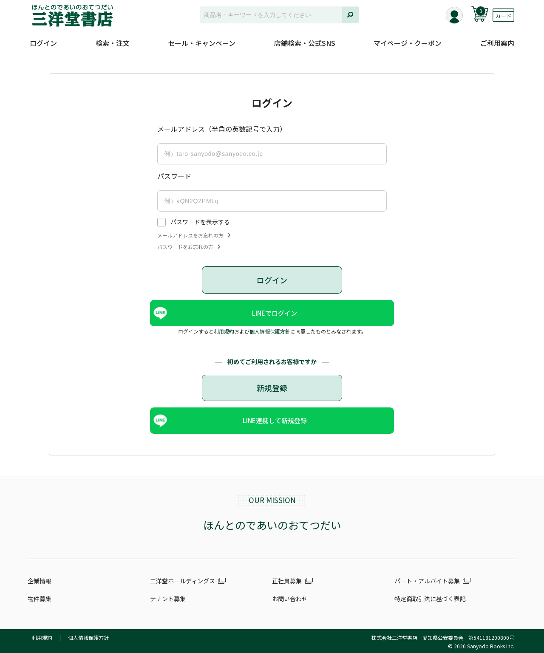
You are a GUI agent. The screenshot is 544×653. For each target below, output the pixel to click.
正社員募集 (287, 581)
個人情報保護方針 (269, 331)
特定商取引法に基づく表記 (430, 598)
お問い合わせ (290, 598)
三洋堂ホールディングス (182, 581)
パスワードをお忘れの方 (188, 246)
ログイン (43, 43)
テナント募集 (168, 598)
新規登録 (272, 387)
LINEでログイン (275, 312)
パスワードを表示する (200, 222)
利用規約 (224, 331)
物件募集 (39, 598)
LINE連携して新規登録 (275, 420)
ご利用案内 (497, 43)
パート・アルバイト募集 (427, 581)
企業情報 (39, 581)
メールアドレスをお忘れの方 (193, 235)
